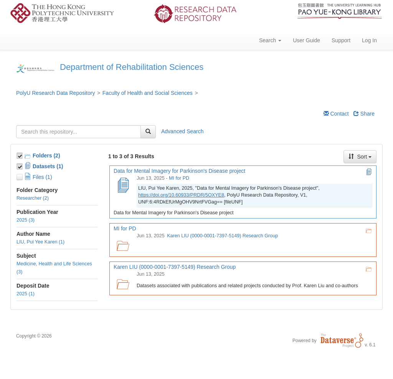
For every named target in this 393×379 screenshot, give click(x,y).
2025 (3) (26, 220)
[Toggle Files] (20, 176)
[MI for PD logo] (123, 243)
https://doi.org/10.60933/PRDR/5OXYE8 (181, 195)
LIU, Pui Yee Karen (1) (40, 242)
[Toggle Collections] (20, 154)
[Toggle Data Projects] (20, 165)
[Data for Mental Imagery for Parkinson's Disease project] (123, 186)
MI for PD (179, 178)
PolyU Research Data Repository (55, 93)
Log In (369, 40)
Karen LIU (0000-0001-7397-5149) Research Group (222, 235)
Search (270, 40)
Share (364, 114)
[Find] (148, 131)
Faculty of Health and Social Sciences (147, 93)
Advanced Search (182, 131)
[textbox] (78, 131)
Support (341, 40)
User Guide (306, 40)
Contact (336, 114)
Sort (360, 157)
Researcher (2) (33, 198)
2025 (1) (26, 293)
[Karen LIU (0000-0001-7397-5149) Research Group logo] (123, 282)
